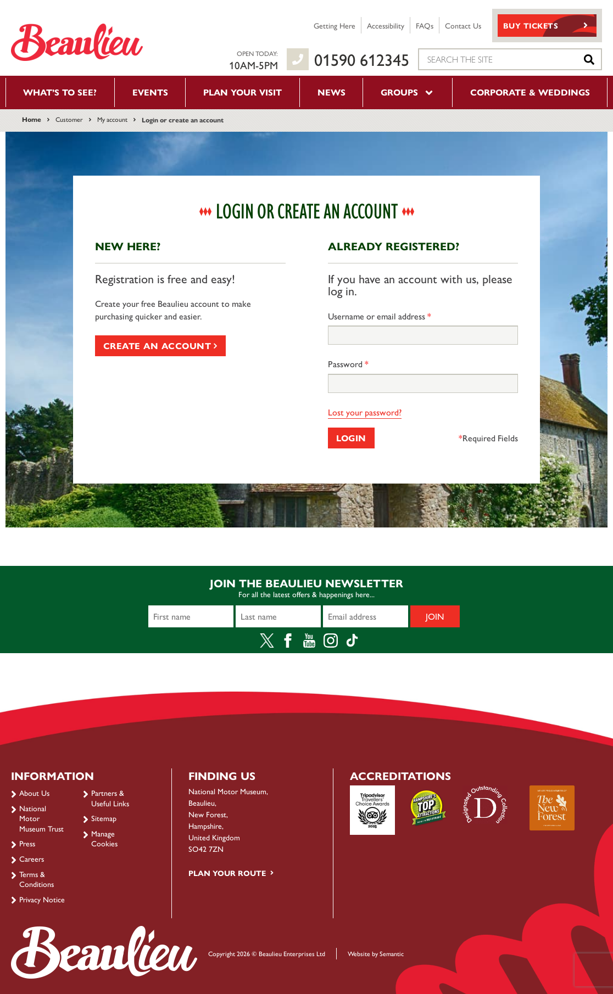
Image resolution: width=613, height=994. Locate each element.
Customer (69, 119)
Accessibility (385, 25)
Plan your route (227, 873)
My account (112, 119)
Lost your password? (365, 412)
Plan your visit (242, 92)
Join (435, 616)
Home (31, 119)
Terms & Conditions (36, 879)
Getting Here (334, 25)
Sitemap (103, 818)
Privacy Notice (42, 899)
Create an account (160, 345)
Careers (31, 858)
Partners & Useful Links (110, 797)
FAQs (424, 25)
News (331, 92)
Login (351, 437)
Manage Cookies (104, 838)
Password (348, 364)
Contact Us (463, 25)
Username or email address (379, 316)
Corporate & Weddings (530, 92)
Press (27, 843)
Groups (407, 92)
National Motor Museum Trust (41, 818)
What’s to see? (60, 92)
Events (150, 92)
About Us (34, 793)
